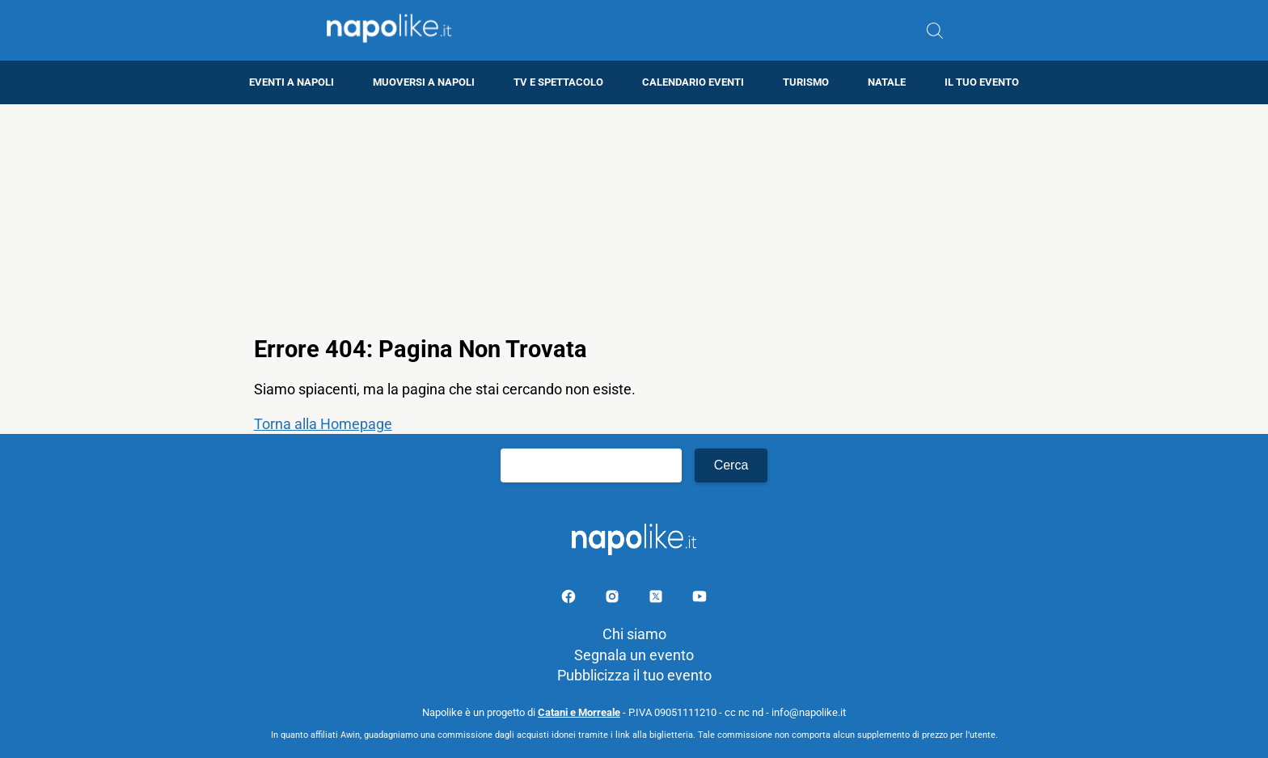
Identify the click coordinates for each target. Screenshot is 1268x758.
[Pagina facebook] (570, 599)
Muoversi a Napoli (424, 82)
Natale (887, 82)
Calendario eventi (693, 82)
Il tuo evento (982, 82)
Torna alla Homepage (323, 423)
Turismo (806, 82)
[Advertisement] (634, 217)
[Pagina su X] (657, 599)
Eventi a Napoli (291, 82)
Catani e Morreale (579, 712)
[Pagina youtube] (699, 599)
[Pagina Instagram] (614, 599)
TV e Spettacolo (558, 82)
